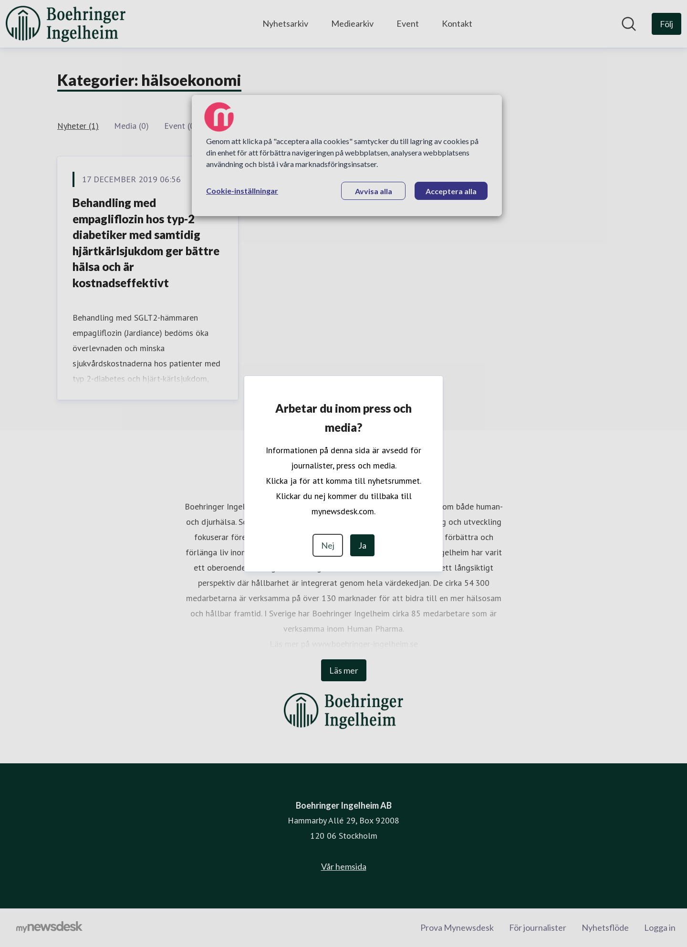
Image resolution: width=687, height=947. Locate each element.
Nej (327, 545)
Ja (362, 545)
